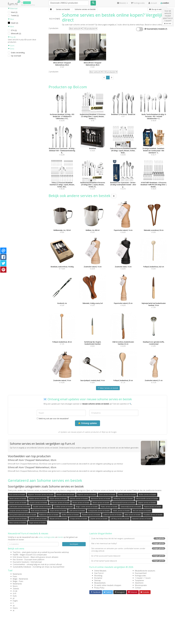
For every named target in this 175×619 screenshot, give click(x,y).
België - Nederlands (20, 579)
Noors (15, 586)
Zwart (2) (14, 23)
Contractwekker (19, 564)
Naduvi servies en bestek (37, 499)
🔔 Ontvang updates (87, 423)
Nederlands (17, 574)
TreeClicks (17, 552)
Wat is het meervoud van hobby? (128, 543)
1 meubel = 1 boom (143, 578)
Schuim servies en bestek (17, 503)
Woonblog (98, 575)
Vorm (11, 45)
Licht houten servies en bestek (19, 507)
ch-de (15, 591)
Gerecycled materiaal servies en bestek (22, 515)
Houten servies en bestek (18, 519)
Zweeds (16, 588)
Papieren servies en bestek (86, 495)
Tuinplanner (139, 580)
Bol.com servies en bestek (142, 511)
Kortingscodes (140, 575)
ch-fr (14, 593)
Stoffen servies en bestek (70, 515)
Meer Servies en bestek (108, 388)
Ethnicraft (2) (16, 33)
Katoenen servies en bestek (141, 519)
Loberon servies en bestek (112, 515)
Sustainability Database (22, 567)
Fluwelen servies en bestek (91, 515)
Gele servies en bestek (77, 511)
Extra (11, 49)
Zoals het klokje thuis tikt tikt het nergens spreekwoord (128, 538)
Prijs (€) (11, 37)
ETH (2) (14, 30)
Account (152, 3)
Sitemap (97, 580)
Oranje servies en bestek (78, 519)
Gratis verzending (18, 52)
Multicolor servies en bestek (59, 503)
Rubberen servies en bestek (48, 515)
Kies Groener (18, 559)
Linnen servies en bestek (38, 519)
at (13, 610)
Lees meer (167, 23)
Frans (15, 576)
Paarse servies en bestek (152, 507)
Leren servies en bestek (107, 495)
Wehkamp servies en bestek (123, 499)
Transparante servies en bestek (99, 511)
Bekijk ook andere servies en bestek (82, 195)
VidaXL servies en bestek (121, 511)
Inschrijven (74, 544)
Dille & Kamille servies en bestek (147, 499)
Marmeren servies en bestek (100, 499)
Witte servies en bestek (132, 515)
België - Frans (18, 581)
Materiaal (12, 8)
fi (13, 603)
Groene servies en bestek (38, 503)
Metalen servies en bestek (65, 495)
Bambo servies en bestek (127, 495)
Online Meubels (100, 571)
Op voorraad (16, 56)
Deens (15, 608)
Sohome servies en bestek (79, 499)
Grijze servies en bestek (58, 511)
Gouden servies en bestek (42, 507)
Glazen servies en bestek (58, 499)
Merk (11, 26)
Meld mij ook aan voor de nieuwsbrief (53, 418)
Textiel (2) (15, 15)
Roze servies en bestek (17, 495)
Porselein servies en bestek (153, 515)
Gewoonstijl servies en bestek (131, 507)
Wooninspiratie (141, 585)
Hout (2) (14, 12)
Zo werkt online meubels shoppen (107, 585)
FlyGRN (15, 554)
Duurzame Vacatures (21, 562)
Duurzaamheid (140, 573)
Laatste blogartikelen (100, 533)
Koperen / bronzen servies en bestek (40, 495)
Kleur (11, 19)
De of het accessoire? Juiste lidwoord (128, 556)
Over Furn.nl (98, 573)
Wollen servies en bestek (147, 495)
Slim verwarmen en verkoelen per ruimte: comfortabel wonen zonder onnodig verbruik (128, 549)
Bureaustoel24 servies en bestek (124, 503)
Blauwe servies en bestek (58, 519)
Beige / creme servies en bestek (87, 507)
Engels (15, 601)
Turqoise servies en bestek (18, 511)
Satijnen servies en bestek (147, 503)
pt (13, 598)
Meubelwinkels (100, 583)
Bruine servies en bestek (81, 503)
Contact (138, 588)
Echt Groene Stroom (21, 557)
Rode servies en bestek (39, 511)
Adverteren (139, 583)
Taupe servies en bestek (37, 523)
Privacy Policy (99, 588)
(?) (166, 29)
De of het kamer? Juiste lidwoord (128, 561)
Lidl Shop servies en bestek (120, 519)
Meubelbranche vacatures (145, 571)
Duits (15, 596)
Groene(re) (27, 3)
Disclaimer (98, 578)
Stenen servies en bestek (17, 499)
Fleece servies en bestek (17, 523)
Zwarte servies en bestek (98, 519)
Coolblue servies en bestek (63, 507)
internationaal (36, 562)
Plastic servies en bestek (109, 507)
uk (14, 605)
